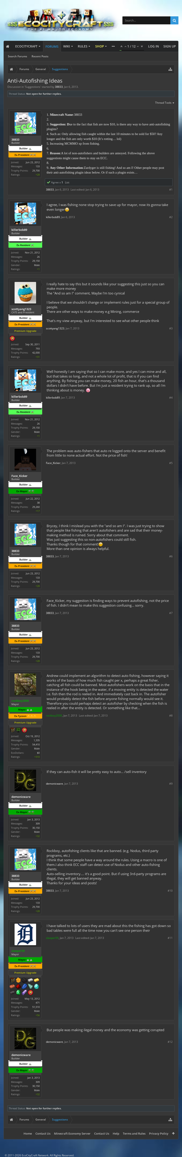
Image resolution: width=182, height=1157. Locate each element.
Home (28, 1133)
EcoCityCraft (26, 46)
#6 (171, 556)
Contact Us (42, 1133)
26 (38, 256)
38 (38, 502)
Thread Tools (165, 103)
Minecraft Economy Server (72, 1133)
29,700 (36, 170)
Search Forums (17, 56)
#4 (171, 397)
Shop (99, 46)
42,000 (36, 352)
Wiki (66, 46)
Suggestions (32, 87)
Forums (52, 46)
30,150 (36, 827)
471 (38, 1002)
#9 (171, 783)
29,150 (36, 260)
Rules (82, 46)
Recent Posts (40, 56)
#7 (171, 613)
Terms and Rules (134, 1133)
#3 (171, 328)
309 (38, 823)
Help (116, 1133)
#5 (171, 463)
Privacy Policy (158, 1133)
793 (38, 348)
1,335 (37, 740)
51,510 (36, 1007)
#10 (170, 890)
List (67, 182)
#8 (171, 715)
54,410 (36, 744)
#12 (170, 1041)
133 (38, 166)
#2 (171, 217)
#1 (171, 189)
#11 (170, 938)
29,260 (36, 507)
